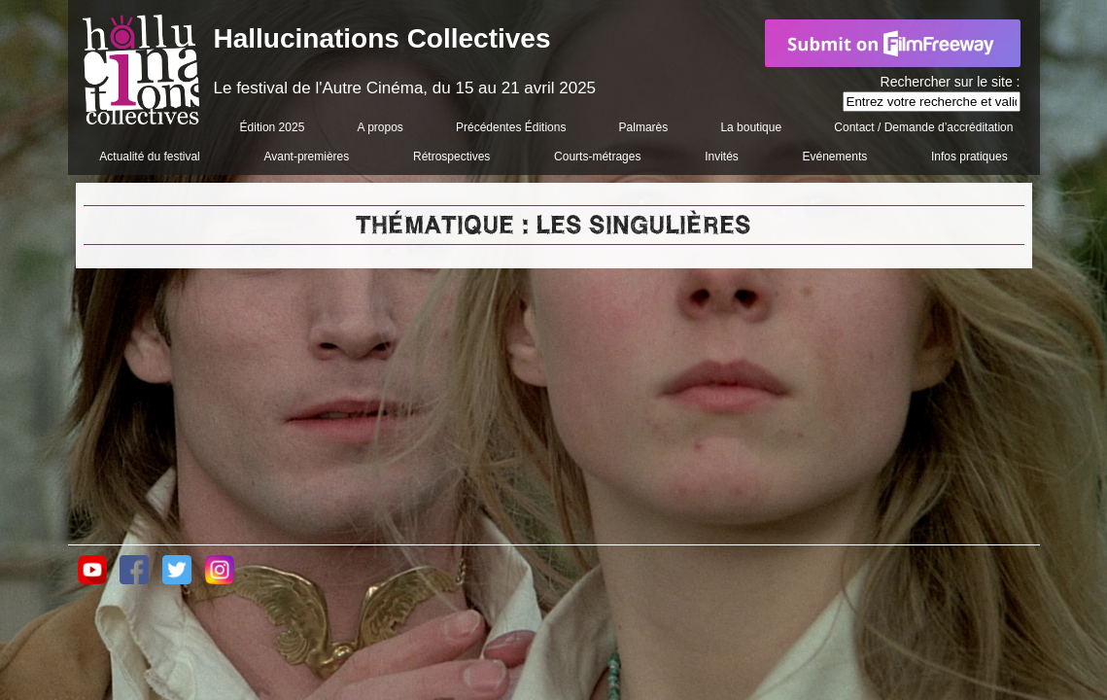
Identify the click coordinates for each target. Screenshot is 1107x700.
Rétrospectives (451, 156)
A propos (379, 127)
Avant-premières (306, 156)
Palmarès (644, 127)
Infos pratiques (969, 156)
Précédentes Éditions (511, 127)
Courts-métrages (597, 156)
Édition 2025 (272, 127)
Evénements (835, 156)
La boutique (750, 127)
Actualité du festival (149, 156)
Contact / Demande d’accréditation (923, 127)
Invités (722, 156)
